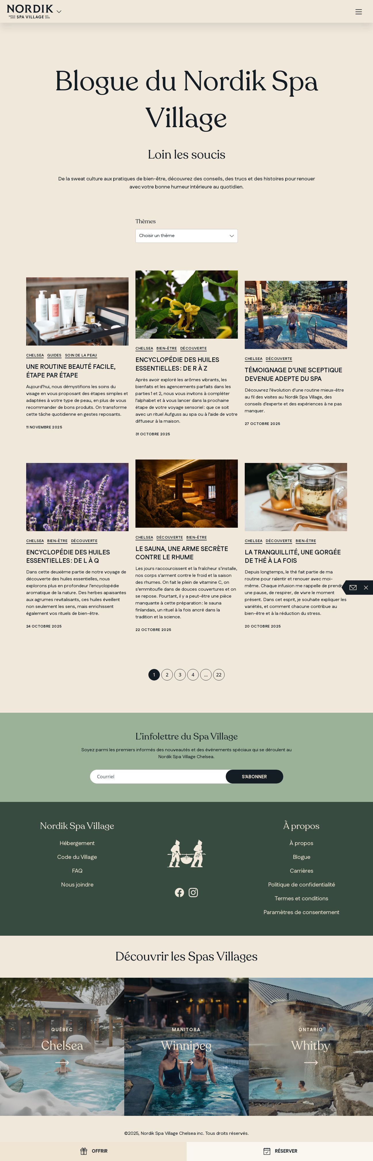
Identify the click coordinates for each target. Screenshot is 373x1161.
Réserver (279, 1151)
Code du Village (77, 857)
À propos (301, 843)
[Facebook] (179, 892)
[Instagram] (193, 892)
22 (218, 675)
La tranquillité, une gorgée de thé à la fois (293, 557)
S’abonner (254, 777)
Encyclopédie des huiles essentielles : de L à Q (68, 557)
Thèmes (145, 221)
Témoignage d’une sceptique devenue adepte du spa (293, 375)
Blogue (301, 857)
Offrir (93, 1151)
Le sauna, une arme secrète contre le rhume (181, 553)
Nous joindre (77, 885)
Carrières (301, 871)
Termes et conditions (301, 899)
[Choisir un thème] (186, 236)
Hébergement (77, 843)
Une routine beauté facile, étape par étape (71, 371)
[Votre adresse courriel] (186, 776)
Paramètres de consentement (301, 912)
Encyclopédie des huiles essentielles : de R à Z (177, 364)
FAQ (77, 871)
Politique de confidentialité (301, 885)
